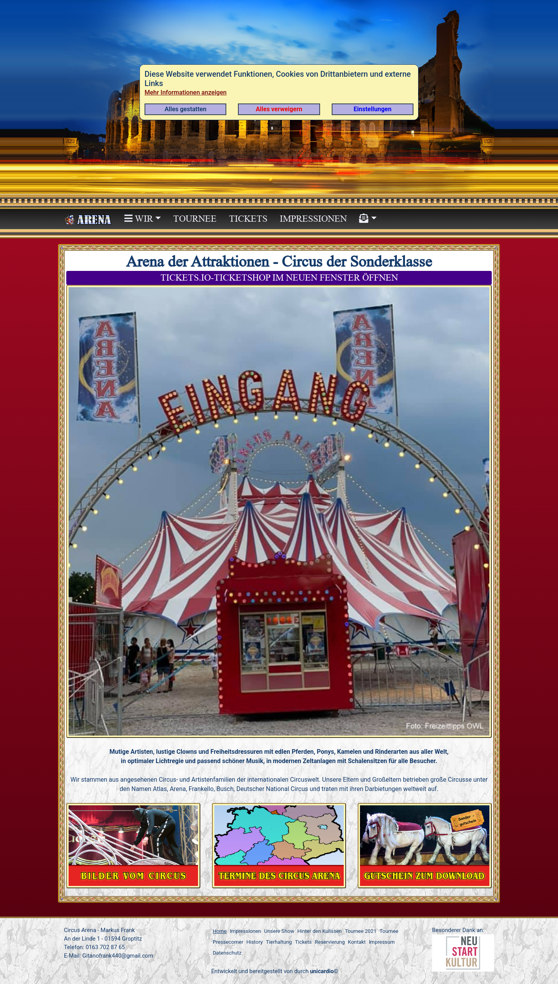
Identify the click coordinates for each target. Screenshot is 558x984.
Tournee (195, 219)
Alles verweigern (279, 109)
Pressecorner (228, 942)
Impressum (382, 942)
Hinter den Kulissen (319, 931)
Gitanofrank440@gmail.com (117, 955)
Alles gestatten (186, 109)
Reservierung (329, 942)
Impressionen (313, 219)
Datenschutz (227, 953)
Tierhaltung (279, 942)
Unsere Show (279, 931)
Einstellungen (373, 109)
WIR (138, 219)
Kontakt (357, 942)
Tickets (248, 219)
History (254, 942)
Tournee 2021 (361, 931)
